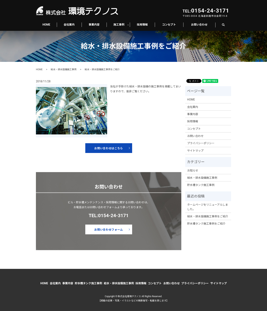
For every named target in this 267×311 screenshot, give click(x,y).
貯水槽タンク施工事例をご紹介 (206, 223)
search (225, 24)
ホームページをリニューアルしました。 (207, 207)
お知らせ (192, 170)
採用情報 (142, 24)
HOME (46, 24)
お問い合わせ (199, 24)
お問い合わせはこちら (108, 148)
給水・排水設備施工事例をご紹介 (207, 216)
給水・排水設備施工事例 (64, 69)
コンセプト (169, 24)
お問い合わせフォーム (108, 229)
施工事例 (118, 24)
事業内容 (94, 24)
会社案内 (69, 24)
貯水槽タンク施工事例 (200, 185)
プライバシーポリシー (200, 143)
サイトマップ (195, 150)
